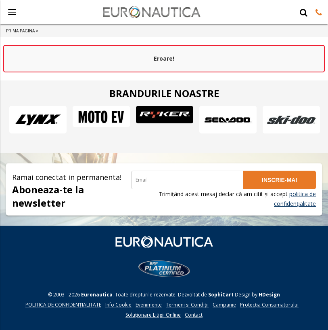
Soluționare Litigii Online (153, 314)
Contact (194, 314)
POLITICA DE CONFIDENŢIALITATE (63, 304)
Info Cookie (118, 304)
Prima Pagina (20, 31)
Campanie (224, 304)
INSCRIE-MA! (279, 180)
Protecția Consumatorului (269, 304)
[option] (37, 119)
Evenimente (149, 304)
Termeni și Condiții (187, 304)
